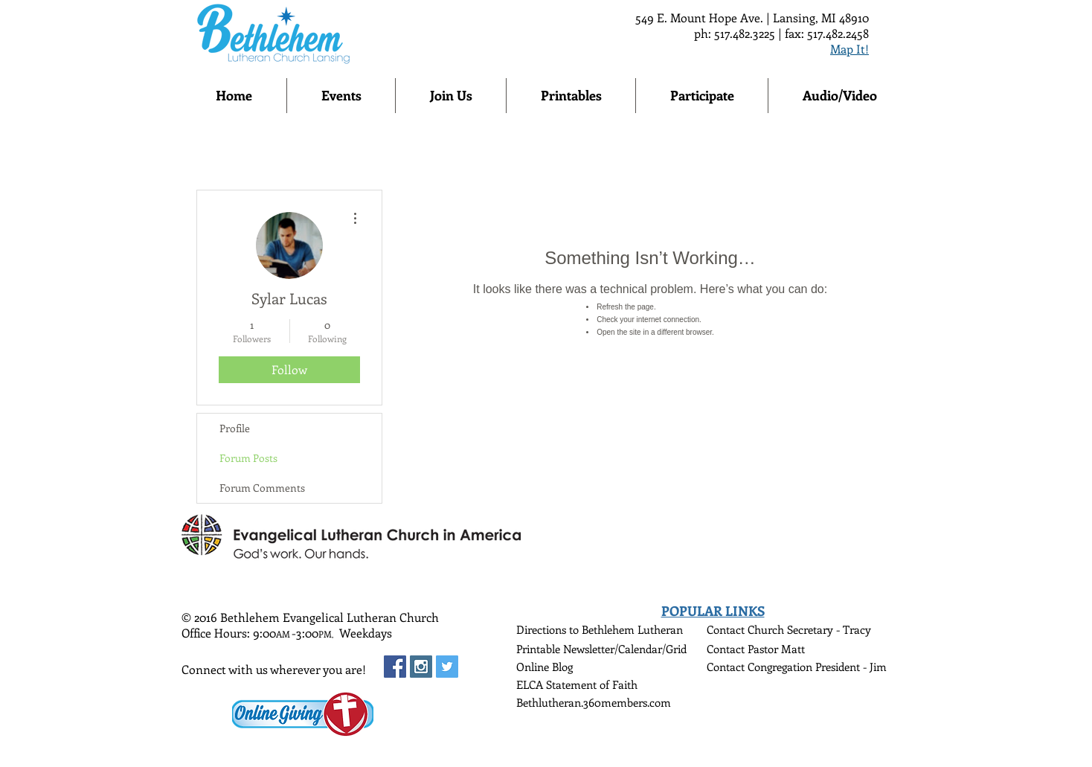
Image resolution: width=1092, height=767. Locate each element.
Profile (234, 428)
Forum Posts (248, 458)
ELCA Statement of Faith (576, 684)
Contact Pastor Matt (756, 648)
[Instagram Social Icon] (421, 666)
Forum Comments (262, 488)
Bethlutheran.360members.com (593, 702)
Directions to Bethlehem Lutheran (599, 629)
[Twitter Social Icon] (447, 666)
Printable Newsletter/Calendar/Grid (601, 648)
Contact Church (747, 629)
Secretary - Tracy (829, 629)
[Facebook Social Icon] (395, 666)
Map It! (849, 49)
